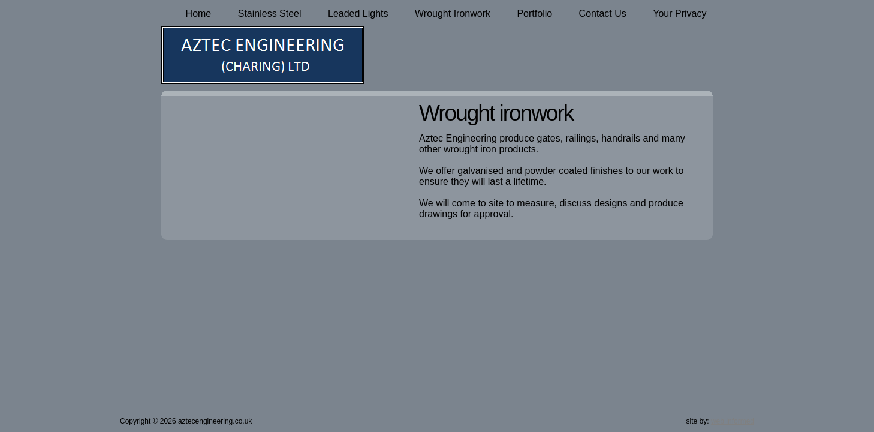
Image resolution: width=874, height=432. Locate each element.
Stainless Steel (270, 13)
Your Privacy (679, 13)
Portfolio (534, 13)
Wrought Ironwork (452, 13)
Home (199, 13)
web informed (732, 421)
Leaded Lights (358, 13)
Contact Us (602, 13)
